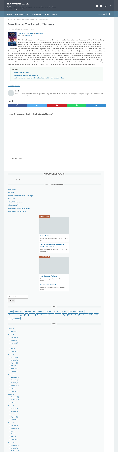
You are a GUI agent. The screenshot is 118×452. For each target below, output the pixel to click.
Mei (89, 206)
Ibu (109, 162)
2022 (87, 252)
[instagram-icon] (104, 4)
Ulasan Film (87, 176)
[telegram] (70, 115)
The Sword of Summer (25, 32)
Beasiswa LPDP (90, 49)
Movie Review (88, 172)
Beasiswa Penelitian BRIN (93, 55)
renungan (86, 165)
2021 (87, 263)
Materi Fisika (92, 155)
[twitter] (28, 115)
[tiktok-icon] (108, 4)
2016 (87, 328)
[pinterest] (42, 115)
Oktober (90, 195)
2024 (87, 212)
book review (103, 152)
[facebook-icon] (96, 4)
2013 (87, 365)
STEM (95, 172)
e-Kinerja (87, 37)
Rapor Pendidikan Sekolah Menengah (97, 40)
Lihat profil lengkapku (97, 434)
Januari (90, 209)
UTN (106, 172)
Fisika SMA (87, 159)
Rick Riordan (39, 32)
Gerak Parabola (89, 78)
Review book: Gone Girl (92, 126)
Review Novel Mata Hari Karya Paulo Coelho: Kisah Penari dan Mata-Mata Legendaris (39, 87)
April (89, 223)
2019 (87, 300)
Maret (89, 189)
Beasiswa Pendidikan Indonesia (95, 52)
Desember (90, 235)
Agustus (90, 200)
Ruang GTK (88, 34)
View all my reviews (14, 95)
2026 (87, 186)
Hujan (92, 169)
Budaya (106, 165)
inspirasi (86, 162)
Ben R (96, 417)
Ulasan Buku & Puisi (22, 11)
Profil (56, 11)
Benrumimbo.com (19, 1)
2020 (87, 280)
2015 (87, 354)
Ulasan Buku (93, 152)
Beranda (10, 11)
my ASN (87, 43)
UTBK (100, 172)
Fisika (48, 11)
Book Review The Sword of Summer (99, 351)
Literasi (86, 152)
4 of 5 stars (28, 34)
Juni (89, 342)
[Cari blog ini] (93, 137)
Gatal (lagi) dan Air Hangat (93, 117)
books (100, 155)
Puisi (85, 155)
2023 (87, 232)
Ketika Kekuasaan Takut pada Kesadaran (26, 84)
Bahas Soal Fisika (97, 165)
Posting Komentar (28, 27)
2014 (87, 359)
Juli (89, 203)
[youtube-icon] (100, 4)
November (90, 215)
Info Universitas (101, 169)
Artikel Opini (37, 11)
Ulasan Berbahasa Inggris (98, 162)
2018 (87, 317)
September (91, 198)
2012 (87, 379)
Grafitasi (86, 169)
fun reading (104, 159)
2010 (87, 385)
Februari (90, 226)
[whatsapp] (56, 115)
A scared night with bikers (21, 82)
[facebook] (14, 115)
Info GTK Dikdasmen (91, 46)
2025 (87, 192)
